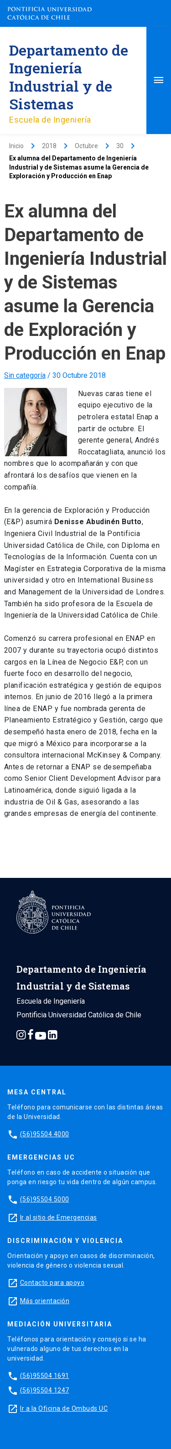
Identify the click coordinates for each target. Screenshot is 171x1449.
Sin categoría (25, 375)
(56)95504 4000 (44, 1134)
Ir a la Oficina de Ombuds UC (64, 1408)
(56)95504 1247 (44, 1390)
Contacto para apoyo (52, 1282)
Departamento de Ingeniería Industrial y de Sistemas (68, 76)
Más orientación (45, 1301)
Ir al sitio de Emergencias (58, 1217)
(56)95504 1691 (44, 1375)
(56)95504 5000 (44, 1199)
